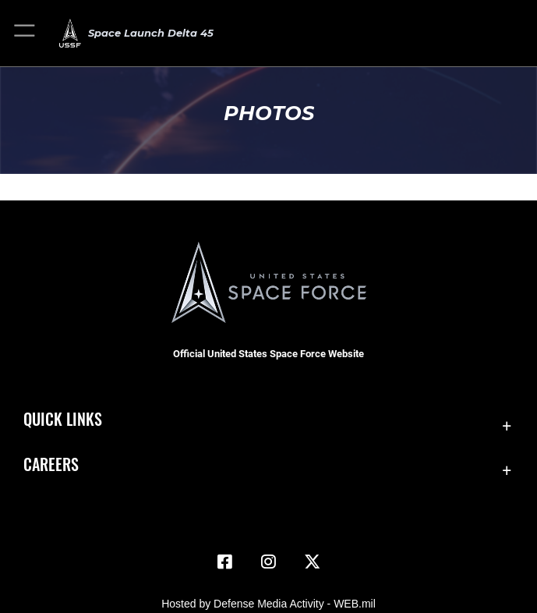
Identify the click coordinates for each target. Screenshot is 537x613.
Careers (51, 464)
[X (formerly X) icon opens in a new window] (311, 561)
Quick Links (62, 419)
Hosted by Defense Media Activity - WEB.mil (268, 603)
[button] (25, 33)
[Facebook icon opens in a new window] (225, 561)
